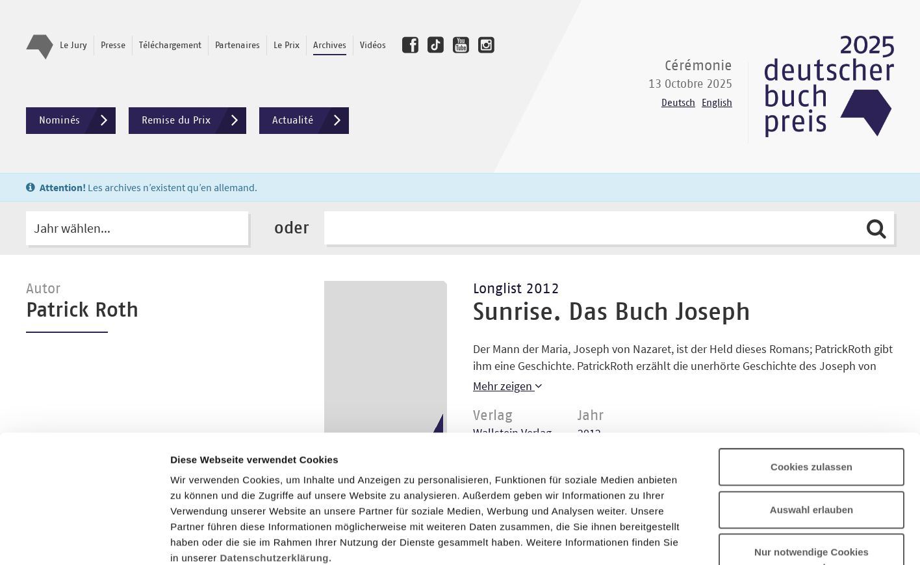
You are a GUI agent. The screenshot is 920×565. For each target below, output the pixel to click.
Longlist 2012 (516, 289)
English (717, 103)
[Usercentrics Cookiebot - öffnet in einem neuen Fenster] (84, 539)
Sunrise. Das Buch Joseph (611, 312)
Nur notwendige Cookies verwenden (811, 442)
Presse (113, 45)
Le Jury (73, 45)
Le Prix (287, 45)
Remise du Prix (194, 120)
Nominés (77, 120)
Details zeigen (691, 539)
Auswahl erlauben (811, 392)
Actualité (310, 120)
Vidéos (373, 45)
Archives (329, 45)
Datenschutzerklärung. (276, 440)
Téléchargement (170, 45)
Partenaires (237, 45)
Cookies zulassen (811, 349)
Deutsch (678, 103)
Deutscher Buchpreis (829, 86)
